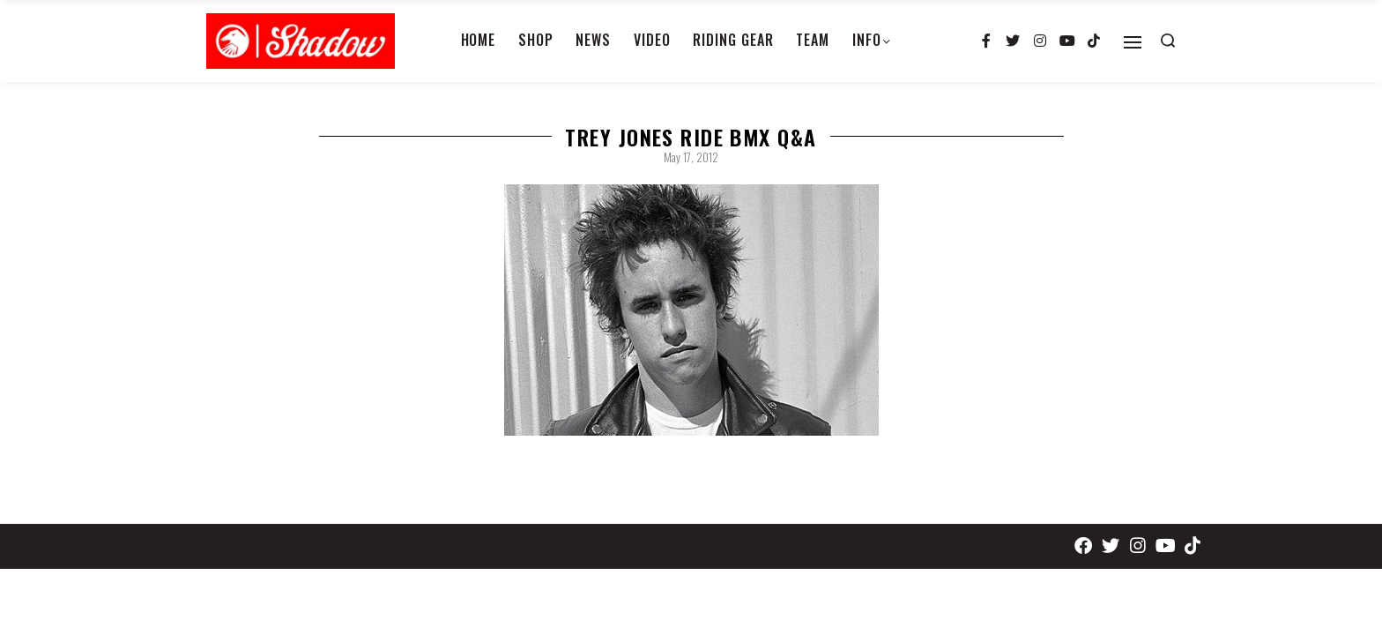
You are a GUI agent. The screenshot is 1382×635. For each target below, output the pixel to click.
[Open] (1132, 42)
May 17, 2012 (691, 157)
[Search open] (1168, 41)
